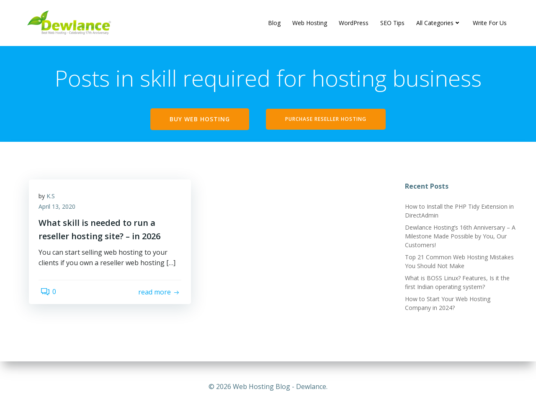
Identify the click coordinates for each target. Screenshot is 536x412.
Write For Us (490, 23)
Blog (274, 23)
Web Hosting (310, 23)
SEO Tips (393, 23)
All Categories (439, 23)
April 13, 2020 (59, 213)
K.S (53, 202)
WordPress (354, 23)
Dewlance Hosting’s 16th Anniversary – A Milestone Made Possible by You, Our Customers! (458, 239)
